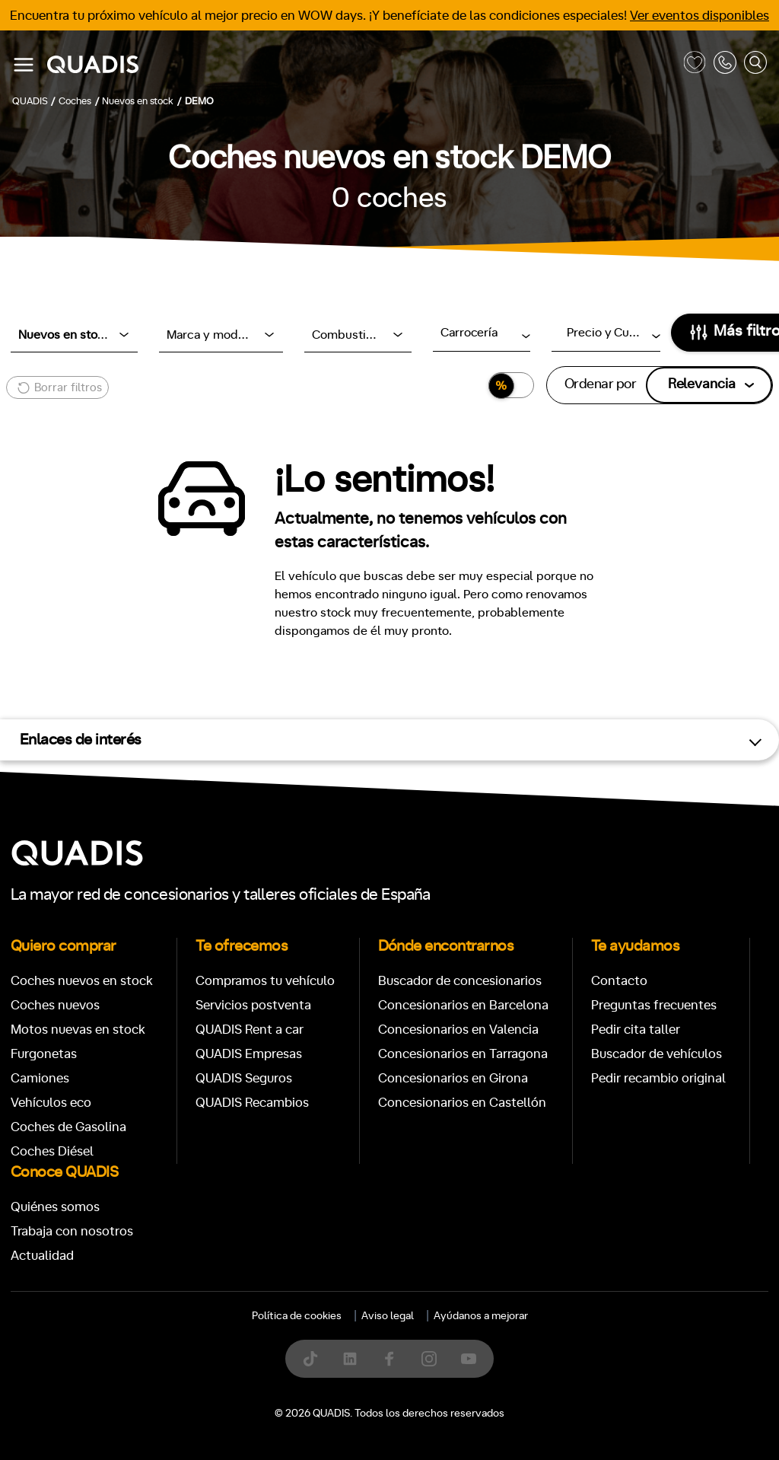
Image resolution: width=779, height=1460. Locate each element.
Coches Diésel (52, 1151)
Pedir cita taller (635, 1029)
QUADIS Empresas (249, 1053)
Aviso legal (387, 1316)
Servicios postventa (253, 1005)
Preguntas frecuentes (654, 1005)
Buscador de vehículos (656, 1053)
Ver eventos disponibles (699, 15)
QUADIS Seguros (244, 1078)
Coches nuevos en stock (82, 980)
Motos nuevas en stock (78, 1029)
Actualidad (42, 1255)
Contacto (619, 980)
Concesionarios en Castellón (462, 1102)
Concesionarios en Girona (453, 1078)
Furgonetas (44, 1053)
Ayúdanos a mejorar (481, 1316)
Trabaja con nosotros (72, 1231)
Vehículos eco (51, 1102)
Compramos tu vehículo (265, 980)
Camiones (40, 1078)
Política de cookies (297, 1316)
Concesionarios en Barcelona (463, 1005)
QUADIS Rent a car (250, 1029)
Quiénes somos (55, 1206)
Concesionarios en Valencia (458, 1029)
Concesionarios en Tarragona (463, 1053)
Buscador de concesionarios (460, 980)
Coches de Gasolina (68, 1127)
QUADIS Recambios (252, 1102)
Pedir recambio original (658, 1078)
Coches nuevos (55, 1005)
